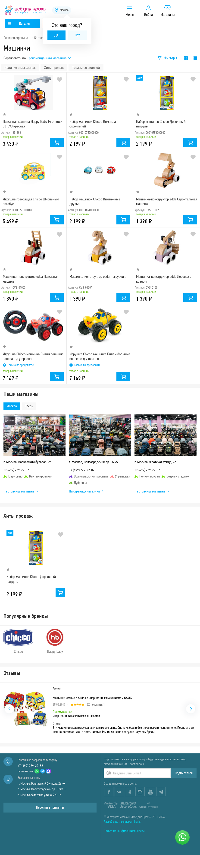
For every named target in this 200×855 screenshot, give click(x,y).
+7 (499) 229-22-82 (30, 766)
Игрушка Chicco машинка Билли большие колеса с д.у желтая (99, 356)
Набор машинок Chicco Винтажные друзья (94, 201)
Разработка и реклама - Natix (122, 821)
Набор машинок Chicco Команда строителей (92, 123)
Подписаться (184, 773)
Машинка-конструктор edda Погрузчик (97, 276)
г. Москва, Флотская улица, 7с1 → (39, 795)
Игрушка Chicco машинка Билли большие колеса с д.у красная (33, 356)
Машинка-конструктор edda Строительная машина (166, 201)
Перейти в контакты (50, 807)
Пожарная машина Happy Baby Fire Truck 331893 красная (32, 123)
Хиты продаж (54, 67)
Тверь (29, 406)
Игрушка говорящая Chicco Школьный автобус (31, 201)
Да (56, 35)
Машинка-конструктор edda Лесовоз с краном (163, 278)
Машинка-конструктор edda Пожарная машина (30, 278)
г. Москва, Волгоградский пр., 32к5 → (42, 789)
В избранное (59, 79)
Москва (11, 406)
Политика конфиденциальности (124, 831)
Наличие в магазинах (20, 67)
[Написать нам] (182, 837)
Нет (77, 35)
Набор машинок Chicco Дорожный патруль (160, 123)
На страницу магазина (20, 491)
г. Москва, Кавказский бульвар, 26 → (41, 783)
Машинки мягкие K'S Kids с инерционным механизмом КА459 (92, 698)
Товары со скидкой (86, 67)
